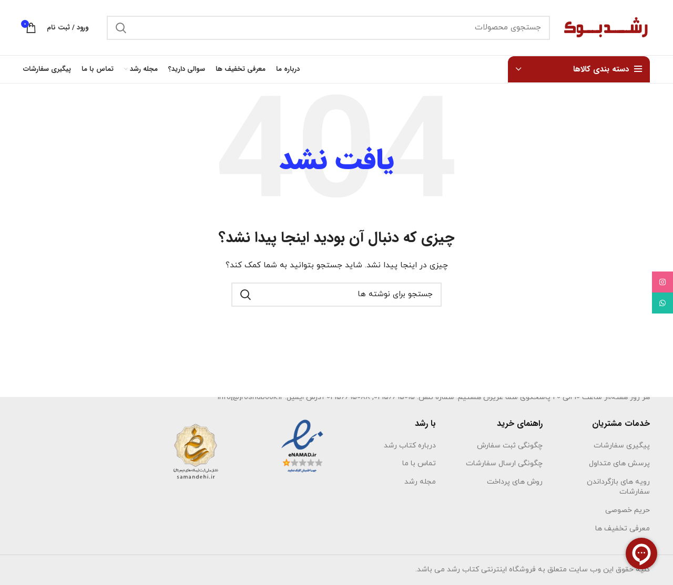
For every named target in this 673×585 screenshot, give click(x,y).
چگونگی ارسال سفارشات (504, 463)
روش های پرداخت (515, 482)
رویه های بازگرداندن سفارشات (618, 487)
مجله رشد (420, 482)
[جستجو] (328, 28)
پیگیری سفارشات (622, 446)
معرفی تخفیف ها (622, 529)
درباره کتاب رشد (410, 446)
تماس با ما (419, 463)
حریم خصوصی (627, 510)
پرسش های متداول (619, 463)
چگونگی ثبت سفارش (510, 446)
